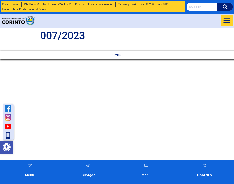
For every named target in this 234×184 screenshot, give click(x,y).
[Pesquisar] (225, 7)
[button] (227, 20)
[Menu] (30, 165)
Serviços (87, 175)
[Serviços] (88, 165)
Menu (29, 175)
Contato (204, 175)
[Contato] (204, 165)
